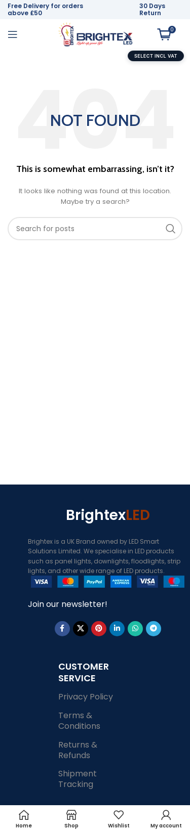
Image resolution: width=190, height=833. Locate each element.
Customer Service (83, 672)
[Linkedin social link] (117, 628)
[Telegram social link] (153, 628)
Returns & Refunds (77, 750)
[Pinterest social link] (98, 628)
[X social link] (80, 628)
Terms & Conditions (79, 721)
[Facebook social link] (62, 628)
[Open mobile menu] (12, 34)
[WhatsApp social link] (135, 628)
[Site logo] (95, 33)
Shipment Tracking (77, 779)
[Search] (95, 228)
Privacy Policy (85, 697)
